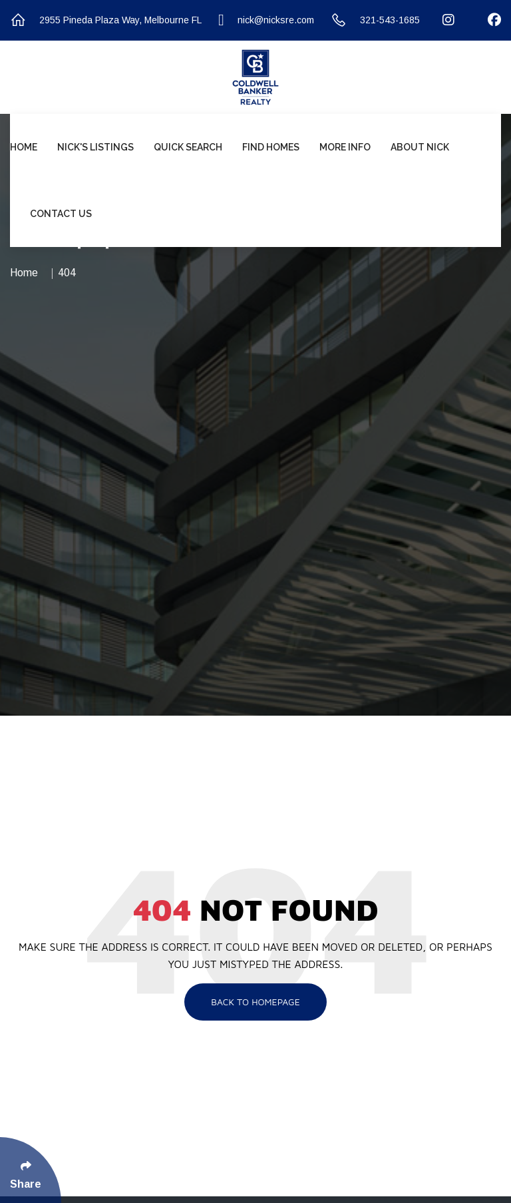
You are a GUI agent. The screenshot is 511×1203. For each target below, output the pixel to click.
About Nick (420, 147)
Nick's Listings (95, 147)
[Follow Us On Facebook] (486, 20)
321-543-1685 (375, 20)
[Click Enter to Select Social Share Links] (30, 1170)
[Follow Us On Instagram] (440, 20)
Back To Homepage (255, 1001)
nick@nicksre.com (266, 20)
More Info (345, 147)
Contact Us (61, 213)
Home (23, 147)
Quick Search (188, 147)
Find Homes (270, 147)
